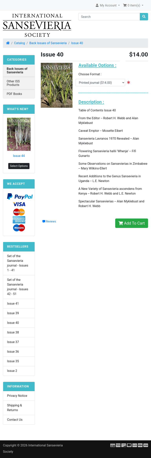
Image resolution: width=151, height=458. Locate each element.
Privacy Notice (17, 396)
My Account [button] (106, 5)
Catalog (19, 43)
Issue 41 (13, 303)
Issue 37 (13, 342)
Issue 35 (13, 361)
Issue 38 (13, 332)
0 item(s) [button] (132, 5)
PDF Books (14, 94)
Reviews (49, 221)
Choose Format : (91, 74)
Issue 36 (13, 351)
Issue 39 (13, 313)
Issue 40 (77, 43)
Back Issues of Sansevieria (48, 43)
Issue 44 (19, 156)
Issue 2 (12, 371)
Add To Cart (132, 223)
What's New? (17, 109)
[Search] (109, 16)
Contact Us (15, 420)
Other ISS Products (13, 83)
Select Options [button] (19, 166)
